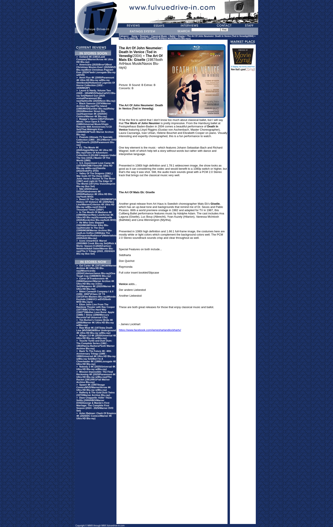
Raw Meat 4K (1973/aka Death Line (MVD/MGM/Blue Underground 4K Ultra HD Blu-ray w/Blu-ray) (96, 330)
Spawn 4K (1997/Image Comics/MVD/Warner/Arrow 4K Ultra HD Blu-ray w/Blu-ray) (93, 387)
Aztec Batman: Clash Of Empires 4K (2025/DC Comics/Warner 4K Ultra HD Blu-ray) (96, 416)
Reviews (144, 36)
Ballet (172, 36)
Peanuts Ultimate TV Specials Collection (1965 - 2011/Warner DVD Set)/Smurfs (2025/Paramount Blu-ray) (96, 141)
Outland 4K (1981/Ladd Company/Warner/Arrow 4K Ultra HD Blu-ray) (94, 59)
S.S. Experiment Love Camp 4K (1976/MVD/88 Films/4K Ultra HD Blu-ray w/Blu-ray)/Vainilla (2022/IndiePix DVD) (95, 167)
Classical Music (159, 36)
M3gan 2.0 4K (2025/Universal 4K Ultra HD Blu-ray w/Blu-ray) (96, 336)
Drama (181, 36)
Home (135, 36)
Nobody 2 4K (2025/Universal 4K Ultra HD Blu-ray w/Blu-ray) (96, 367)
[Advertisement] (243, 139)
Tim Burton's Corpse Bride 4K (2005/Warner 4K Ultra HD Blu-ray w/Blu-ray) (95, 322)
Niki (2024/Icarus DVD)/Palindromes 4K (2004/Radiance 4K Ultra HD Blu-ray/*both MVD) (94, 193)
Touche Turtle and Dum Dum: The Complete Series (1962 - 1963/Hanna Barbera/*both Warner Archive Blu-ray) (95, 344)
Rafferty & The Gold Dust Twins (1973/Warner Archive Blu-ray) (95, 393)
